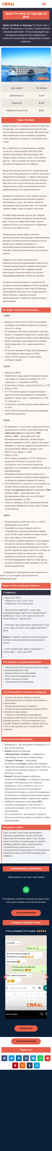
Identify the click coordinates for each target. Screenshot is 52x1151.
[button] (44, 4)
